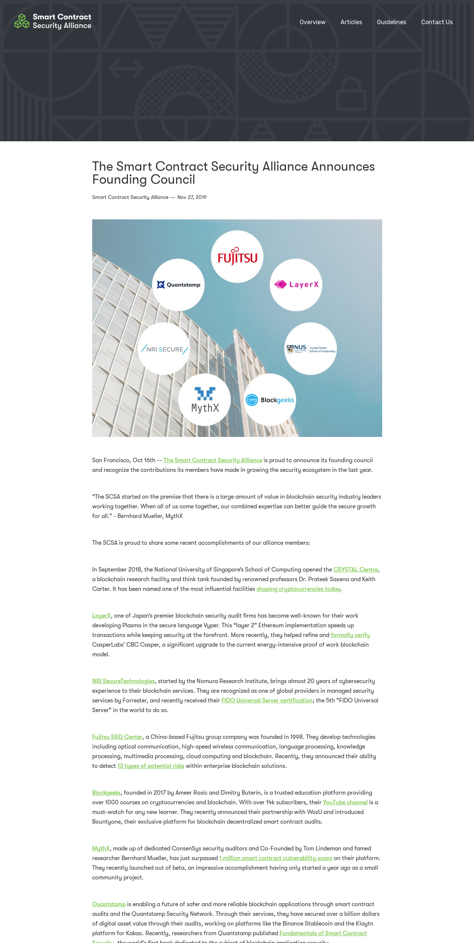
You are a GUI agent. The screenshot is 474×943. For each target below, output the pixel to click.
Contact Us (437, 22)
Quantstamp (109, 904)
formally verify (350, 635)
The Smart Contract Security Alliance (213, 460)
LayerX (101, 615)
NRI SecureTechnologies (123, 681)
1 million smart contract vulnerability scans (275, 858)
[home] (52, 22)
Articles (351, 22)
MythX (101, 848)
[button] (392, 22)
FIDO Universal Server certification (267, 700)
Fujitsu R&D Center (117, 737)
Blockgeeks (106, 792)
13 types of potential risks (150, 766)
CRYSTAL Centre (355, 569)
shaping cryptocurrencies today (299, 589)
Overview (313, 22)
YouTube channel (345, 802)
